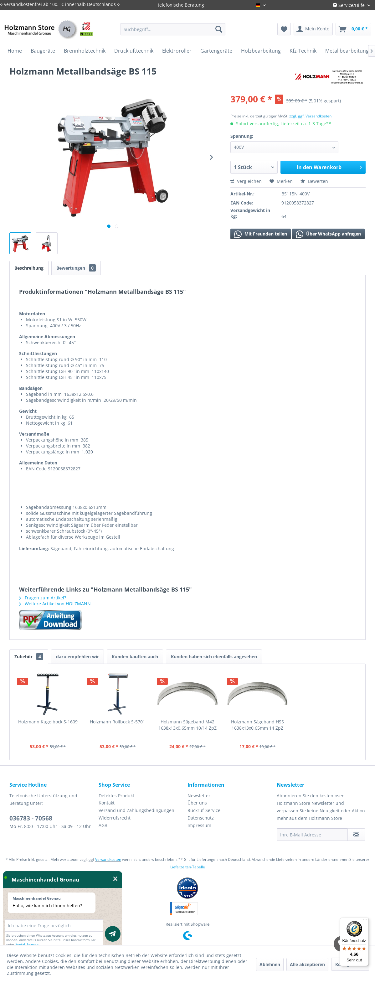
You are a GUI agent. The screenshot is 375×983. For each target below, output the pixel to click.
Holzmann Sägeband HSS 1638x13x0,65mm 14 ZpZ (257, 725)
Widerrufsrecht (115, 818)
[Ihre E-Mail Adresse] (312, 834)
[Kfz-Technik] (303, 51)
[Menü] (365, 921)
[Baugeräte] (42, 51)
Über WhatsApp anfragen (328, 234)
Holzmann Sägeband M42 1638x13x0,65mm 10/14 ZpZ (187, 725)
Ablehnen (269, 964)
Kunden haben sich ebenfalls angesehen (214, 657)
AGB (103, 825)
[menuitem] (173, 29)
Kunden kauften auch (135, 657)
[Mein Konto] (313, 29)
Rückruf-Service (204, 810)
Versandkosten (108, 859)
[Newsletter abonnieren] (356, 834)
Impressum (199, 825)
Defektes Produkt (116, 796)
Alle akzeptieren (307, 964)
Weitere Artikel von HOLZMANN (55, 604)
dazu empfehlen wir (77, 657)
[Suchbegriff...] (173, 29)
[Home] (14, 51)
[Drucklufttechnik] (134, 51)
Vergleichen (246, 181)
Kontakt (107, 803)
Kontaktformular (27, 944)
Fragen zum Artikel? (42, 598)
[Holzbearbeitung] (261, 51)
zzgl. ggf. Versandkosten (310, 116)
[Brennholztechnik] (84, 51)
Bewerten (314, 181)
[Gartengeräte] (216, 51)
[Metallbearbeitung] (347, 51)
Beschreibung (29, 268)
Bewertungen (76, 268)
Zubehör (28, 657)
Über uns (197, 803)
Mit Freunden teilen (260, 234)
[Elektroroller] (177, 51)
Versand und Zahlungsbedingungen (136, 810)
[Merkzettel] (284, 29)
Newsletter (199, 796)
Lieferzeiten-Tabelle (187, 867)
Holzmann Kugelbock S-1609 (48, 722)
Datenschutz (201, 818)
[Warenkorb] (353, 29)
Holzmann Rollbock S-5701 (117, 722)
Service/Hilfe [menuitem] (349, 5)
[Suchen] (218, 29)
